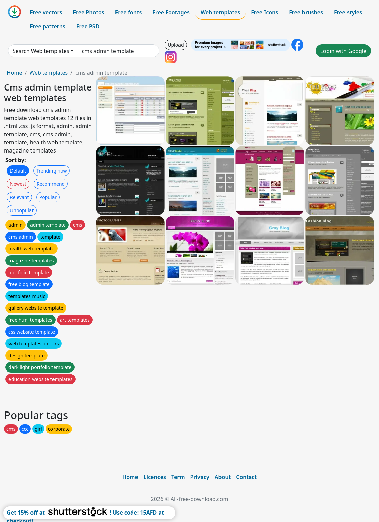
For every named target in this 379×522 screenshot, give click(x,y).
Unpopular (22, 210)
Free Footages (171, 12)
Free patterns (47, 26)
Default (18, 170)
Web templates (220, 12)
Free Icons (264, 12)
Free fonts (128, 12)
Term (178, 477)
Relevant (19, 197)
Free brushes (306, 12)
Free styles (348, 12)
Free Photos (88, 12)
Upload (176, 45)
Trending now (51, 170)
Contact (246, 477)
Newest (18, 184)
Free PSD (87, 26)
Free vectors (46, 12)
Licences (155, 477)
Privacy (199, 477)
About (223, 477)
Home (14, 72)
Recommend (51, 184)
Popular (48, 197)
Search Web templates (41, 51)
